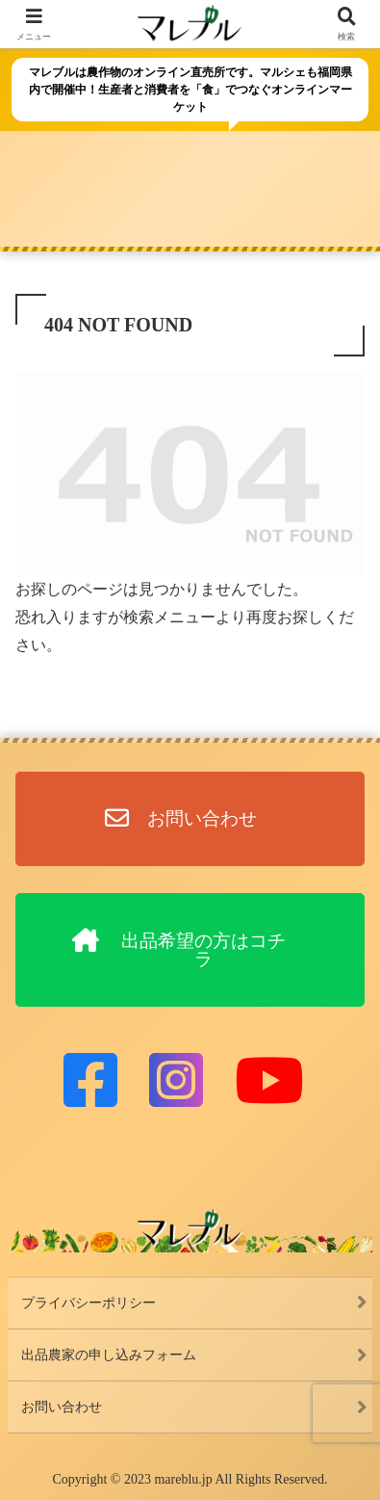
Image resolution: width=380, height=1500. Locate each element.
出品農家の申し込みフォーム (108, 1355)
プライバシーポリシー (88, 1303)
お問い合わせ (61, 1407)
